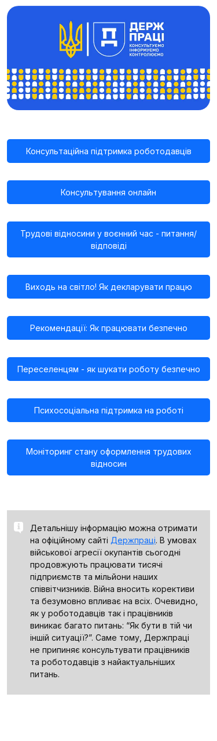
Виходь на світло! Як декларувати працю (108, 287)
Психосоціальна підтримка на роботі (108, 410)
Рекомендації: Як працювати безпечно (108, 328)
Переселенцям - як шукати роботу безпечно (108, 369)
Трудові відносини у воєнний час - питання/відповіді (108, 239)
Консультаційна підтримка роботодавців (109, 151)
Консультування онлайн (108, 192)
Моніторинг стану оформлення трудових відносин (109, 457)
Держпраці (133, 540)
